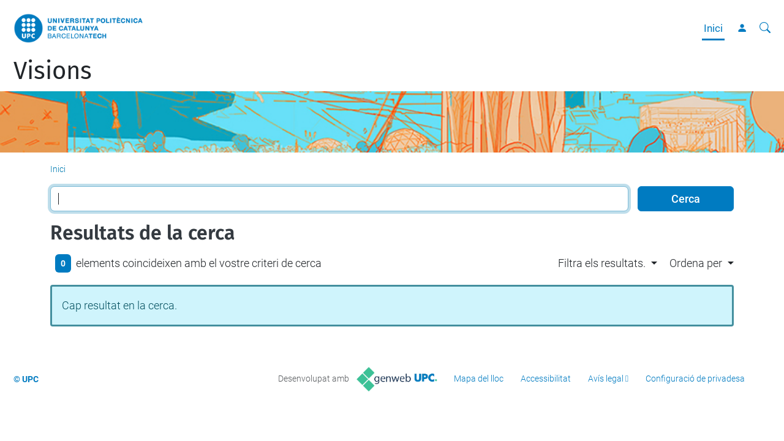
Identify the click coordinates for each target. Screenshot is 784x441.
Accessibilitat (546, 378)
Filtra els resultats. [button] (602, 263)
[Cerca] (765, 28)
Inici (713, 28)
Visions (52, 71)
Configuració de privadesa (695, 378)
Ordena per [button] (695, 263)
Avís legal (606, 378)
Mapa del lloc (478, 378)
